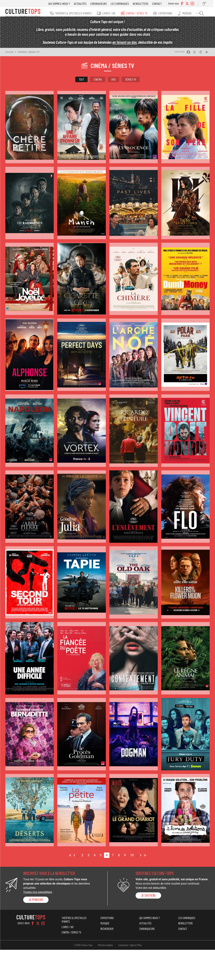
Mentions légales (105, 948)
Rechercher (204, 13)
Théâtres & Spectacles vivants (81, 13)
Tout (81, 82)
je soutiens (148, 898)
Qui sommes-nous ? (63, 4)
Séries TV (130, 82)
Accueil (9, 55)
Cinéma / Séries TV (142, 13)
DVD (113, 82)
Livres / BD (115, 13)
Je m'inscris (36, 903)
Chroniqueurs (102, 4)
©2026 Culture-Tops (83, 948)
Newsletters (144, 4)
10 (132, 858)
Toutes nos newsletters (37, 895)
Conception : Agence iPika (129, 948)
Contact (160, 4)
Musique (191, 13)
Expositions (170, 13)
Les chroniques (123, 4)
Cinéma (98, 82)
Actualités (83, 4)
